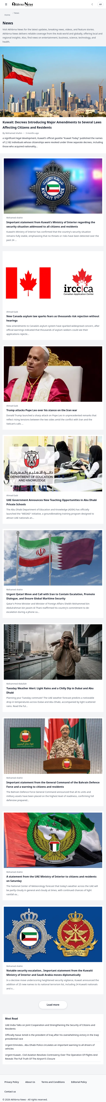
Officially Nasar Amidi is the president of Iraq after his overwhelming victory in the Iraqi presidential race (52, 1036)
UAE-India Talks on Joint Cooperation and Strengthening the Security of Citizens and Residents (50, 1027)
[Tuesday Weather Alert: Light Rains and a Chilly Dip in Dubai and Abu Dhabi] (53, 667)
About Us (30, 1081)
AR (100, 4)
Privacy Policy (11, 1081)
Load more (53, 1004)
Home (7, 15)
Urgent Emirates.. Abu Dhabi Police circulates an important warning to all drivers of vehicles (50, 1046)
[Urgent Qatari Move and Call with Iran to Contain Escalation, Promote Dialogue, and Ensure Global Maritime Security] (53, 573)
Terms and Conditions (53, 1081)
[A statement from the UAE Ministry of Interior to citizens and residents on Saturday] (53, 855)
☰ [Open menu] (6, 4)
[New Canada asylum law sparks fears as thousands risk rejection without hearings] (53, 295)
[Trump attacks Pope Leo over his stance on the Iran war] (53, 387)
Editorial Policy (79, 1081)
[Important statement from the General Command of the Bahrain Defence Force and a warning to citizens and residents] (53, 761)
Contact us (10, 1091)
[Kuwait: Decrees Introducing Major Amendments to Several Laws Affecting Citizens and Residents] (53, 99)
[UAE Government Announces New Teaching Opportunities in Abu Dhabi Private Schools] (53, 479)
